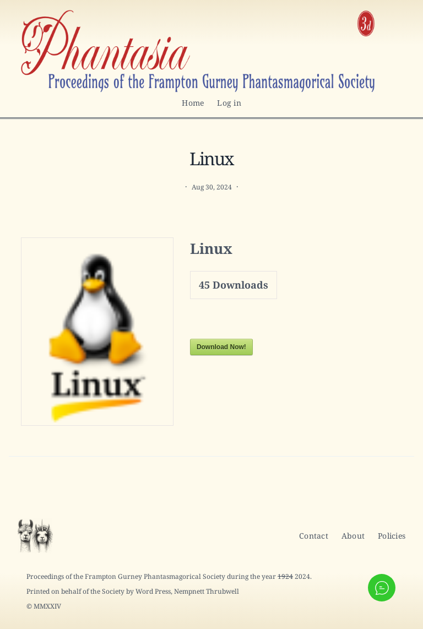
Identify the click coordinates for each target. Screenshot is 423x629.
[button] (381, 587)
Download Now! (221, 347)
